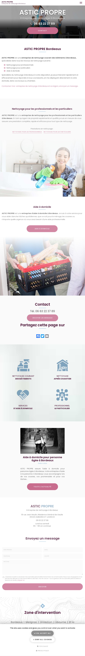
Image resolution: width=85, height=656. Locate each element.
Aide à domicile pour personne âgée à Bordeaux (42, 459)
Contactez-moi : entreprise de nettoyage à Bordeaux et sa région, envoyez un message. (40, 86)
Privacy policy (42, 651)
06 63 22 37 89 (44, 24)
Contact (42, 31)
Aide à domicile (40, 229)
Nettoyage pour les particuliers (55, 132)
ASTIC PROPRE (14, 2)
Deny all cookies (42, 639)
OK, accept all (42, 633)
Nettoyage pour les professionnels (25, 132)
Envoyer (43, 587)
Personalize (42, 646)
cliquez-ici (20, 580)
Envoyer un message (42, 318)
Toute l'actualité (42, 487)
